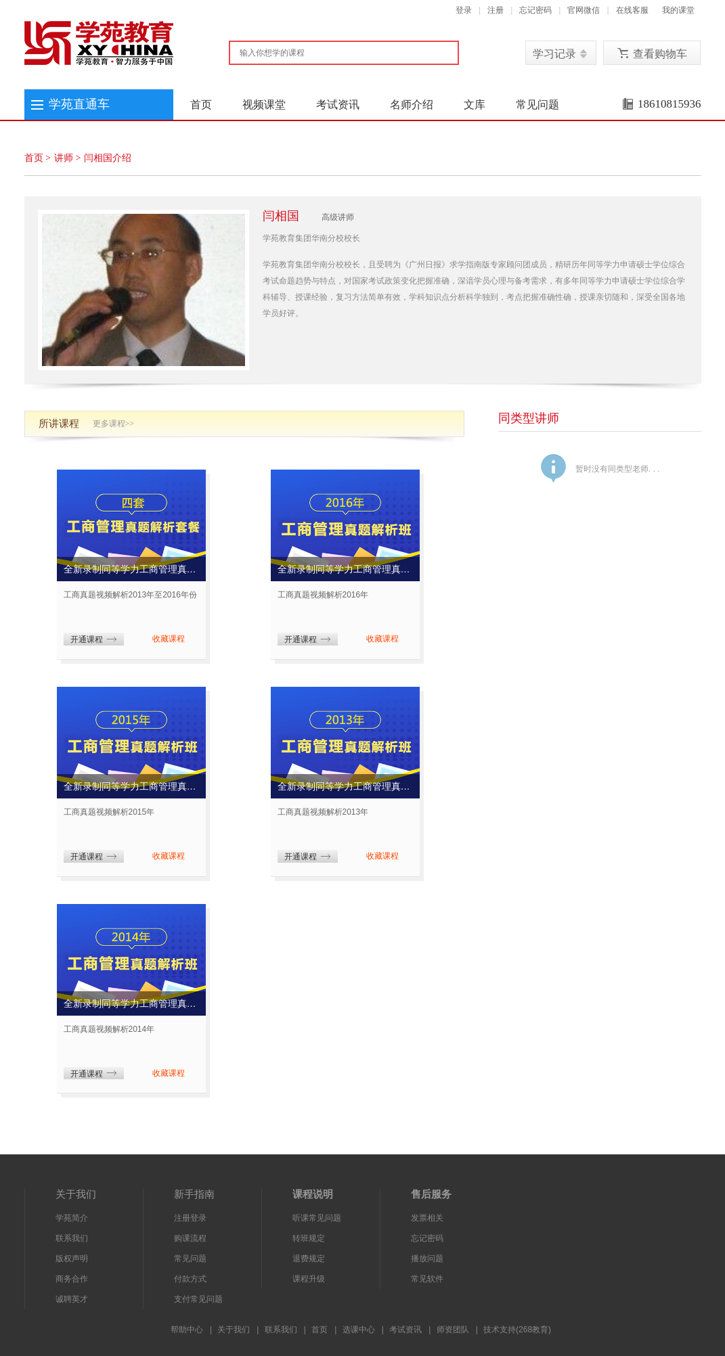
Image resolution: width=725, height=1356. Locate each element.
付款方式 (190, 1279)
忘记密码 (535, 10)
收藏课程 (168, 638)
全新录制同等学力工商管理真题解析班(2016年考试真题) (345, 569)
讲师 (63, 158)
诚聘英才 (72, 1299)
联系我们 (72, 1238)
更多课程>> (114, 423)
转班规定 (308, 1238)
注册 (495, 10)
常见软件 (427, 1279)
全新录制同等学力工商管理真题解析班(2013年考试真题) (345, 786)
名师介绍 (411, 104)
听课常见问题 (316, 1218)
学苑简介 (72, 1218)
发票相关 (427, 1218)
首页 (201, 104)
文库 (474, 104)
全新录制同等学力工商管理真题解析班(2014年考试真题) (131, 1003)
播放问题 (427, 1258)
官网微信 (583, 10)
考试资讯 (337, 104)
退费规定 (308, 1258)
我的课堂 (678, 10)
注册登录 (190, 1218)
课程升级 (308, 1279)
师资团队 (453, 1329)
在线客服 (632, 10)
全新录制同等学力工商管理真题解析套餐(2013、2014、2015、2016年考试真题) (131, 569)
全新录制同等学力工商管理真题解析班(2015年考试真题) (131, 786)
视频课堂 (264, 104)
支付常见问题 (198, 1299)
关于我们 (233, 1329)
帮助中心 (187, 1329)
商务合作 (72, 1279)
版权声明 (72, 1258)
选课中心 (359, 1329)
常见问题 (537, 104)
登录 (464, 10)
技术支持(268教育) (517, 1329)
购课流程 (190, 1238)
